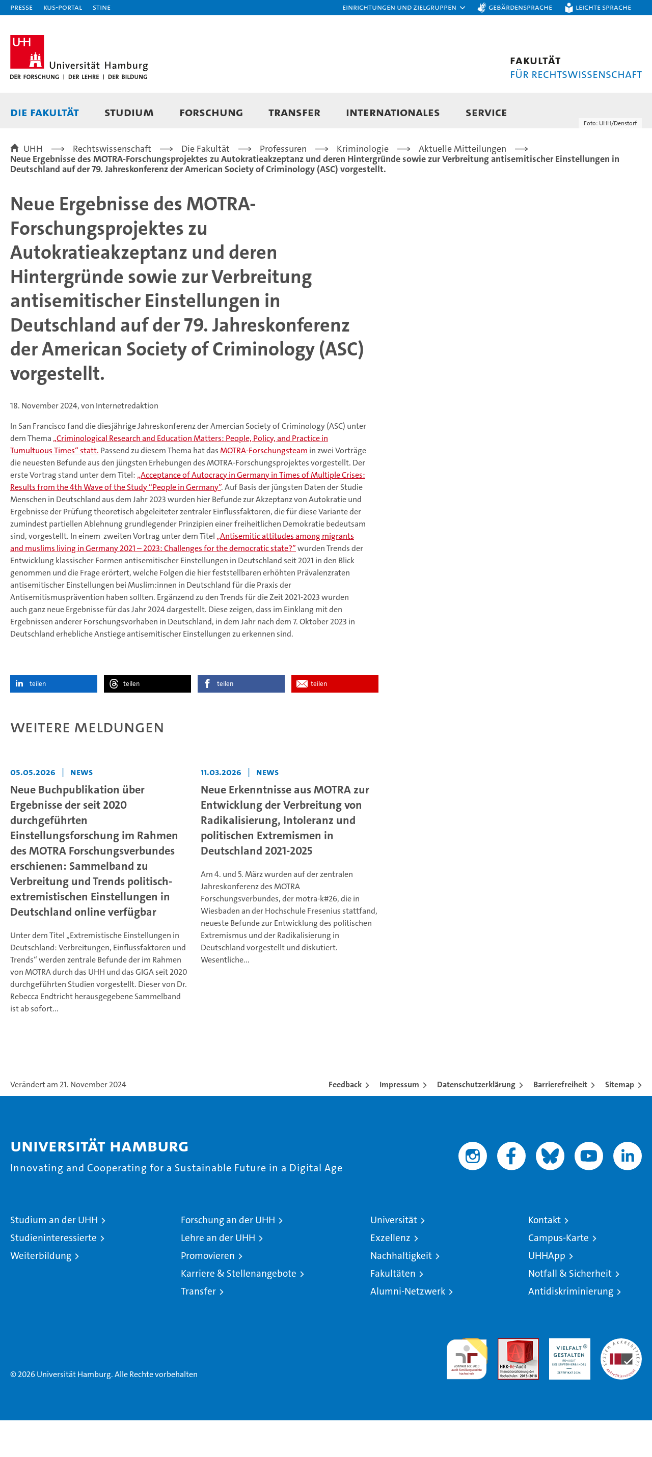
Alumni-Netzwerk (407, 1328)
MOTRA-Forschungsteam (264, 487)
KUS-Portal (62, 7)
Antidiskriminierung (570, 1328)
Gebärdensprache (520, 7)
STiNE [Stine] (102, 7)
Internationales (393, 111)
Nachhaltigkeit (401, 1292)
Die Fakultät (44, 111)
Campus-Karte (558, 1274)
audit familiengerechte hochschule (466, 1391)
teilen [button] (38, 720)
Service (486, 111)
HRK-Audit (567, 1380)
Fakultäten (393, 1310)
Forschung (211, 111)
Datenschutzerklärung (476, 1121)
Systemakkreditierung (621, 1380)
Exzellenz (390, 1274)
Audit (507, 1380)
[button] (404, 7)
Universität (393, 1256)
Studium (129, 111)
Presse (21, 7)
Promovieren (208, 1292)
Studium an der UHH (54, 1256)
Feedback (345, 1121)
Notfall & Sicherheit (570, 1310)
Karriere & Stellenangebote (238, 1310)
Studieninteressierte (53, 1274)
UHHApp (546, 1292)
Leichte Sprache (603, 7)
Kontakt (544, 1256)
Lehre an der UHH (218, 1274)
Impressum (399, 1121)
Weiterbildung (40, 1292)
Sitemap (619, 1121)
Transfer (294, 111)
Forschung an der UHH (228, 1256)
